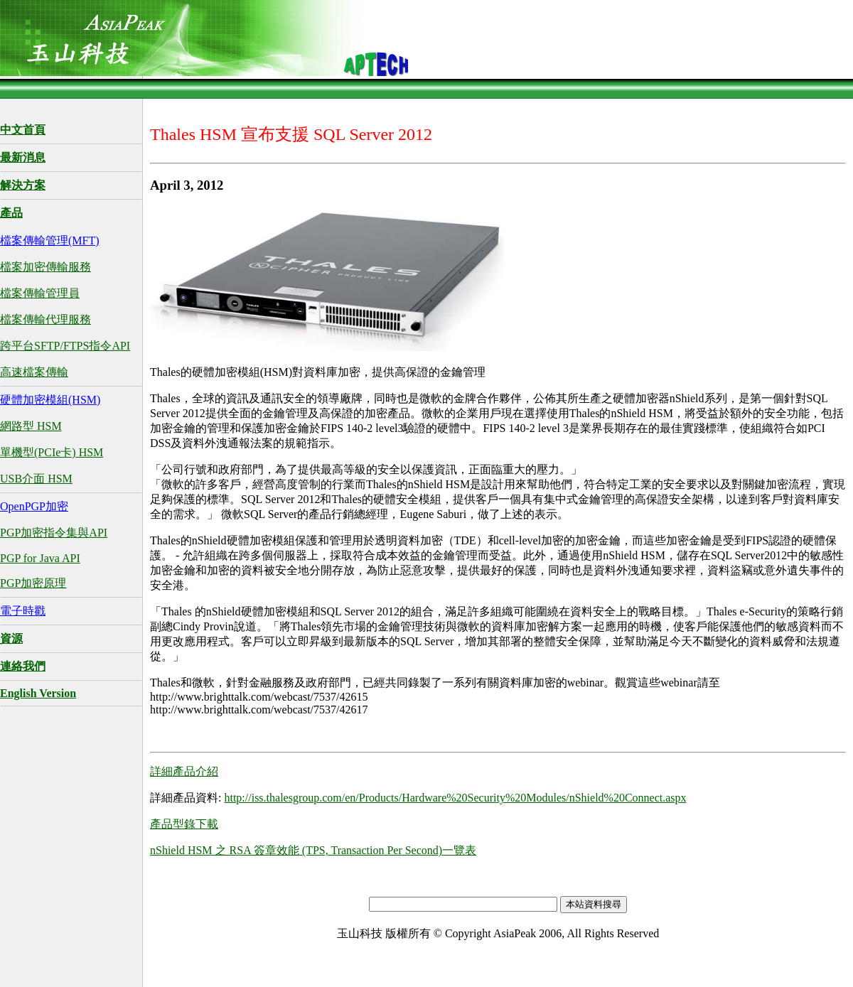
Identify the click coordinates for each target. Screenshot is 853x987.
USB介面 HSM (36, 479)
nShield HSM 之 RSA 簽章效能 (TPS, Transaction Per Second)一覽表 (313, 850)
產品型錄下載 (184, 824)
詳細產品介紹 (184, 771)
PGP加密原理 (33, 583)
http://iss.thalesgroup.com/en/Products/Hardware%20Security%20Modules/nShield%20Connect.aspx (455, 798)
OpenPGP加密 (34, 506)
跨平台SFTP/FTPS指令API (65, 346)
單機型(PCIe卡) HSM (51, 452)
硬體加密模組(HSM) (50, 400)
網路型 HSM (31, 426)
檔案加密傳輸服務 (45, 267)
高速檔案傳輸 (34, 372)
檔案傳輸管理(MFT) (50, 240)
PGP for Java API (40, 558)
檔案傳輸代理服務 (45, 319)
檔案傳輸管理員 (40, 293)
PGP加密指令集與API (53, 533)
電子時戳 (22, 611)
